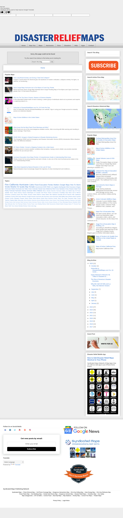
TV (72, 204)
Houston (33, 196)
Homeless (7, 194)
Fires (59, 45)
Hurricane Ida (39, 196)
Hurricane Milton (32, 190)
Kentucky (55, 202)
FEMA (48, 187)
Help (76, 45)
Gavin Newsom (22, 196)
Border (47, 200)
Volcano (24, 192)
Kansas (51, 202)
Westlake (21, 206)
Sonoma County (52, 198)
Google (29, 196)
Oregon (78, 187)
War (51, 194)
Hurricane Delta (19, 202)
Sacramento (53, 204)
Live (67, 190)
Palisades (16, 198)
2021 (91, 315)
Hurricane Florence (36, 202)
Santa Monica (36, 198)
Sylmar (70, 204)
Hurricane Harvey (20, 190)
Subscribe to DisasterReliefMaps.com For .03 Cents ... (102, 270)
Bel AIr (65, 194)
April (93, 300)
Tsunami (30, 194)
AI (34, 192)
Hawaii (40, 189)
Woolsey (25, 206)
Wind (67, 187)
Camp (50, 200)
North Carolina (77, 196)
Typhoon (7, 200)
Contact (91, 45)
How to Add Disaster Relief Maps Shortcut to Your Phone (100, 359)
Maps (40, 45)
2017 (91, 327)
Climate (48, 190)
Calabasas (78, 194)
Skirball (58, 204)
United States (45, 194)
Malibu (63, 196)
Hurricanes (50, 45)
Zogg (35, 206)
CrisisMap (62, 192)
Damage (62, 200)
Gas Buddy (78, 200)
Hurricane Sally (57, 196)
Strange (66, 204)
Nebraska (10, 204)
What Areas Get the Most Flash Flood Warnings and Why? (30, 127)
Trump (79, 198)
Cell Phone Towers (46, 192)
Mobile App (71, 190)
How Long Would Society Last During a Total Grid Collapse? (31, 78)
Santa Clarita (28, 198)
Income (46, 202)
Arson (30, 189)
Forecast (12, 190)
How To (73, 185)
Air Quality (21, 187)
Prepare (22, 198)
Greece (11, 202)
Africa (44, 190)
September (95, 289)
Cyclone (13, 196)
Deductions (67, 200)
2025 (91, 263)
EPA (17, 196)
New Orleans (69, 196)
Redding (40, 204)
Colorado (35, 189)
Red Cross (55, 189)
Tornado (32, 187)
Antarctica (34, 200)
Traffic (9, 206)
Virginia (12, 200)
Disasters (67, 45)
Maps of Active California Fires (106, 246)
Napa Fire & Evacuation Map (105, 211)
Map (26, 187)
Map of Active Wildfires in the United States (26, 117)
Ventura (20, 192)
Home (24, 45)
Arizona (38, 200)
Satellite (7, 192)
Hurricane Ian (20, 189)
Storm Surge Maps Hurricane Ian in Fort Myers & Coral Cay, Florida (33, 87)
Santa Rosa (44, 198)
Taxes (59, 198)
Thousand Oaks (72, 198)
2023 (91, 310)
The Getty (64, 198)
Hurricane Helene (10, 189)
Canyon (54, 200)
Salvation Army (63, 189)
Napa (6, 204)
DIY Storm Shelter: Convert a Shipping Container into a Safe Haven (33, 147)
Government (39, 187)
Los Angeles (54, 187)
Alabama (54, 194)
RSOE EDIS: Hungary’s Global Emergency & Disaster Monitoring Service (35, 137)
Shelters (56, 185)
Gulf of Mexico (76, 192)
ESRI (44, 187)
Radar (25, 194)
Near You (32, 45)
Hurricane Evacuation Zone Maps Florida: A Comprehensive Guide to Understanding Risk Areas (42, 157)
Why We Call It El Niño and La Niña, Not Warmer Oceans (101, 285)
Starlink (62, 204)
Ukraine (16, 206)
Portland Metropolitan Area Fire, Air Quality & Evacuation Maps (106, 139)
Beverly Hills (70, 194)
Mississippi (65, 202)
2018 (91, 324)
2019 (91, 321)
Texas (11, 192)
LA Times (60, 202)
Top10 (15, 192)
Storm (78, 185)
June (93, 295)
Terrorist (76, 204)
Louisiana (13, 194)
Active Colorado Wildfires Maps (106, 199)
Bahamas (43, 200)
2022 (91, 312)
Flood (37, 185)
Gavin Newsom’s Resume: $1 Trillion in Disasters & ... (100, 275)
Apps (83, 45)
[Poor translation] (7, 12)
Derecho (53, 190)
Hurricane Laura (48, 196)
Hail (14, 202)
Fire (7, 184)
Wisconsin (21, 200)
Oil (76, 190)
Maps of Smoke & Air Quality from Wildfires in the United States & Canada (107, 238)
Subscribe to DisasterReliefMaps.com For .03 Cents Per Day (31, 107)
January (94, 303)
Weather (14, 187)
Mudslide (75, 202)
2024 (91, 307)
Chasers (71, 189)
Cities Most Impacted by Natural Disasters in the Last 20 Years (32, 167)
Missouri (70, 202)
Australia (60, 194)
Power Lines (34, 204)
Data (75, 189)
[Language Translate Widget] (13, 462)
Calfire (31, 185)
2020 (91, 318)
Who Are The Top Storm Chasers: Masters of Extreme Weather (32, 97)
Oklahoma (49, 189)
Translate (15, 464)
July (92, 292)
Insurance (73, 187)
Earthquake (62, 187)
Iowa (44, 189)
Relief (48, 204)
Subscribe (31, 449)
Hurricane (24, 184)
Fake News (68, 192)
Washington (30, 192)
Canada (38, 192)
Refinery (44, 204)
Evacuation (43, 185)
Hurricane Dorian (27, 202)
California (14, 184)
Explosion (72, 200)
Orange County (9, 198)
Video (26, 189)
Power (79, 190)
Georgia (7, 202)
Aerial (25, 200)
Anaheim (29, 200)
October (94, 266)
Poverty (29, 204)
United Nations (37, 194)
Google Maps (65, 185)
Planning (20, 204)
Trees (12, 206)
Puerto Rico (20, 194)
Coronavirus (55, 192)
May (92, 298)
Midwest (39, 190)
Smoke (7, 187)
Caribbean (8, 196)
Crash (58, 200)
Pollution (25, 204)
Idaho (43, 202)
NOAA (79, 202)
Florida (50, 185)
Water (16, 200)
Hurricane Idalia (60, 190)
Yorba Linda (30, 206)
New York (15, 204)
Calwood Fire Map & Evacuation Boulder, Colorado (106, 171)
